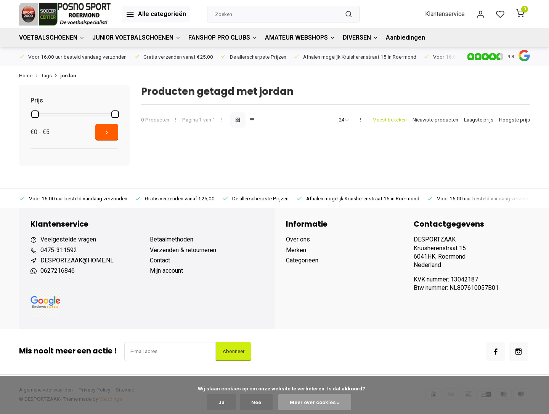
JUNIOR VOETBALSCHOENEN (136, 37)
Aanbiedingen (405, 37)
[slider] (35, 114)
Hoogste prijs (514, 120)
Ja (221, 402)
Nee (256, 402)
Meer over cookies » (315, 402)
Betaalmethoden (171, 239)
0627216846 (57, 270)
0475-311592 (58, 250)
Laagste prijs (478, 120)
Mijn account (166, 270)
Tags (50, 75)
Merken (296, 250)
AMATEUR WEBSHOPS (300, 37)
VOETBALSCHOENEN (52, 37)
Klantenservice (445, 14)
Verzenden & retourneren (183, 250)
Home (30, 75)
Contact (160, 260)
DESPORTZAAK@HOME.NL (77, 260)
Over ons (298, 239)
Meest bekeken (389, 120)
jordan (68, 75)
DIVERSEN (360, 37)
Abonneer (233, 351)
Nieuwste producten (435, 120)
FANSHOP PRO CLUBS (222, 37)
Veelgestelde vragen (68, 239)
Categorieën (302, 260)
